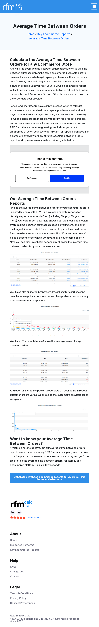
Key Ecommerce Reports (53, 34)
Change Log (17, 571)
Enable (67, 178)
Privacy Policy (18, 598)
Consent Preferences (22, 603)
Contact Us (16, 576)
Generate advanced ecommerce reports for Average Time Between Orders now (49, 478)
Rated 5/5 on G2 (35, 517)
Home (30, 34)
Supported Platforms (22, 544)
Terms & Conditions (21, 593)
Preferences (32, 178)
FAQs (13, 566)
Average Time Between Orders (49, 38)
